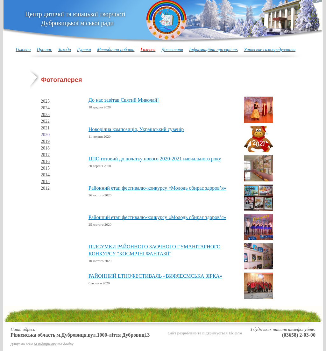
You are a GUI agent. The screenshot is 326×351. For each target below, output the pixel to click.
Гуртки (84, 49)
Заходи (64, 49)
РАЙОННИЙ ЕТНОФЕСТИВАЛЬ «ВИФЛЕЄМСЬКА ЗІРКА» (155, 276)
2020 (45, 134)
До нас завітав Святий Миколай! (124, 100)
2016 (45, 161)
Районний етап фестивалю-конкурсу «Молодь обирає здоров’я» (157, 188)
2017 (45, 154)
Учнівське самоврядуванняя (270, 49)
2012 (45, 188)
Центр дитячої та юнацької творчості (75, 18)
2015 (45, 168)
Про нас (44, 49)
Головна (23, 49)
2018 (45, 148)
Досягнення (172, 49)
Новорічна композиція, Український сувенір (136, 129)
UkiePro (235, 333)
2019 (45, 141)
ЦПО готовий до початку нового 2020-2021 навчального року (155, 158)
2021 (45, 128)
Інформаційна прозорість (213, 49)
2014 (45, 174)
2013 (45, 181)
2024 (45, 108)
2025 (45, 101)
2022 (45, 121)
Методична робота (116, 49)
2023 (45, 114)
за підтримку (45, 344)
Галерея (147, 49)
